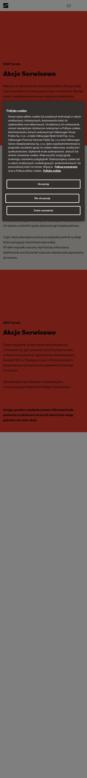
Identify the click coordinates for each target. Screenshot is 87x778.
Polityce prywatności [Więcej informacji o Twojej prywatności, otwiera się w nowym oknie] (66, 166)
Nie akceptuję (42, 198)
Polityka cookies (52, 170)
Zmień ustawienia (43, 210)
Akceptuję (43, 184)
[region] (43, 161)
